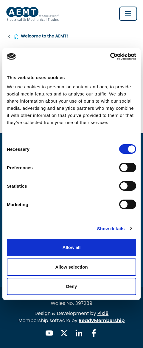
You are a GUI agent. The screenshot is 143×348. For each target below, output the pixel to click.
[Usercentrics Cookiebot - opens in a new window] (110, 56)
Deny (71, 286)
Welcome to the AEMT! (44, 36)
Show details (111, 228)
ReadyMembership (102, 320)
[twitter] (64, 333)
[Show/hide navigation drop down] (128, 14)
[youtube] (49, 333)
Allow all (72, 247)
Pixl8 (103, 313)
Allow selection (71, 266)
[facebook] (94, 333)
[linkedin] (79, 333)
